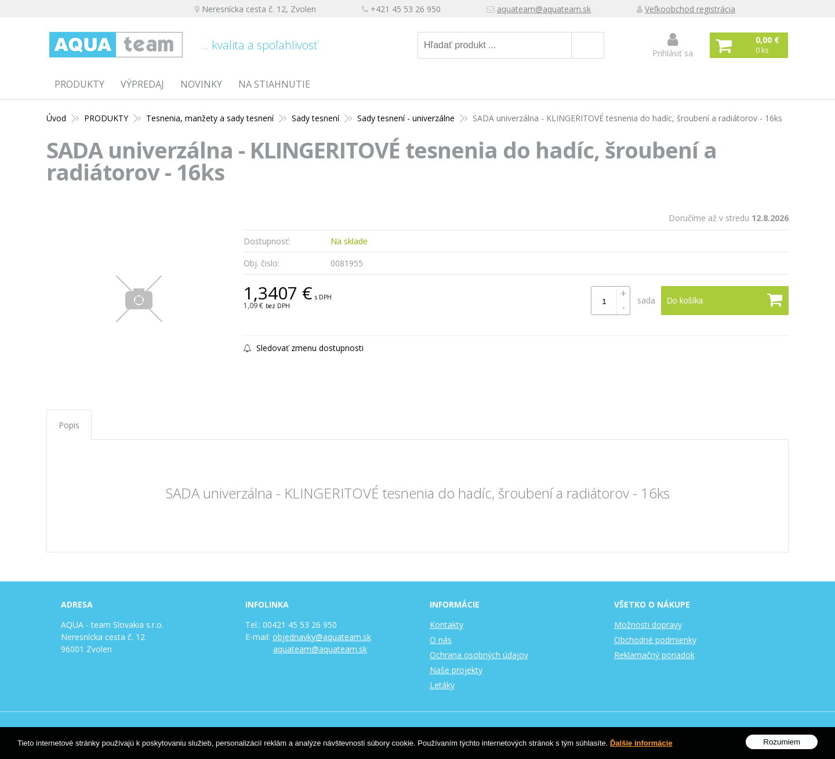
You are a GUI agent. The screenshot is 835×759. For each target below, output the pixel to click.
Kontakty (446, 624)
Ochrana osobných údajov (479, 654)
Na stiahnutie (274, 84)
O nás (441, 639)
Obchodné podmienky (655, 639)
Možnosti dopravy (648, 624)
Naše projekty (456, 669)
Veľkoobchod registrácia (690, 9)
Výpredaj (142, 84)
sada (646, 300)
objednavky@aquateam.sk (322, 636)
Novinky (201, 84)
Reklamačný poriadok (654, 654)
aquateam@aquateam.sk (544, 9)
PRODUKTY (79, 84)
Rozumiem (781, 742)
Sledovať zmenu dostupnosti (304, 347)
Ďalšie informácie (641, 743)
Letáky (442, 685)
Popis (69, 425)
